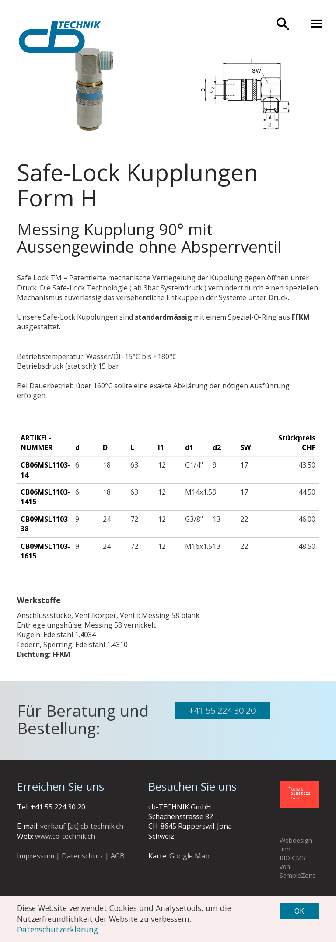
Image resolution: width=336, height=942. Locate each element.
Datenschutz (82, 856)
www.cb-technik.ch (65, 836)
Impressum (35, 856)
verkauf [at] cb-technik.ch (81, 826)
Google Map (189, 856)
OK (299, 911)
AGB (118, 856)
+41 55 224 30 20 (222, 710)
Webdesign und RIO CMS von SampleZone (298, 858)
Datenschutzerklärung (57, 929)
